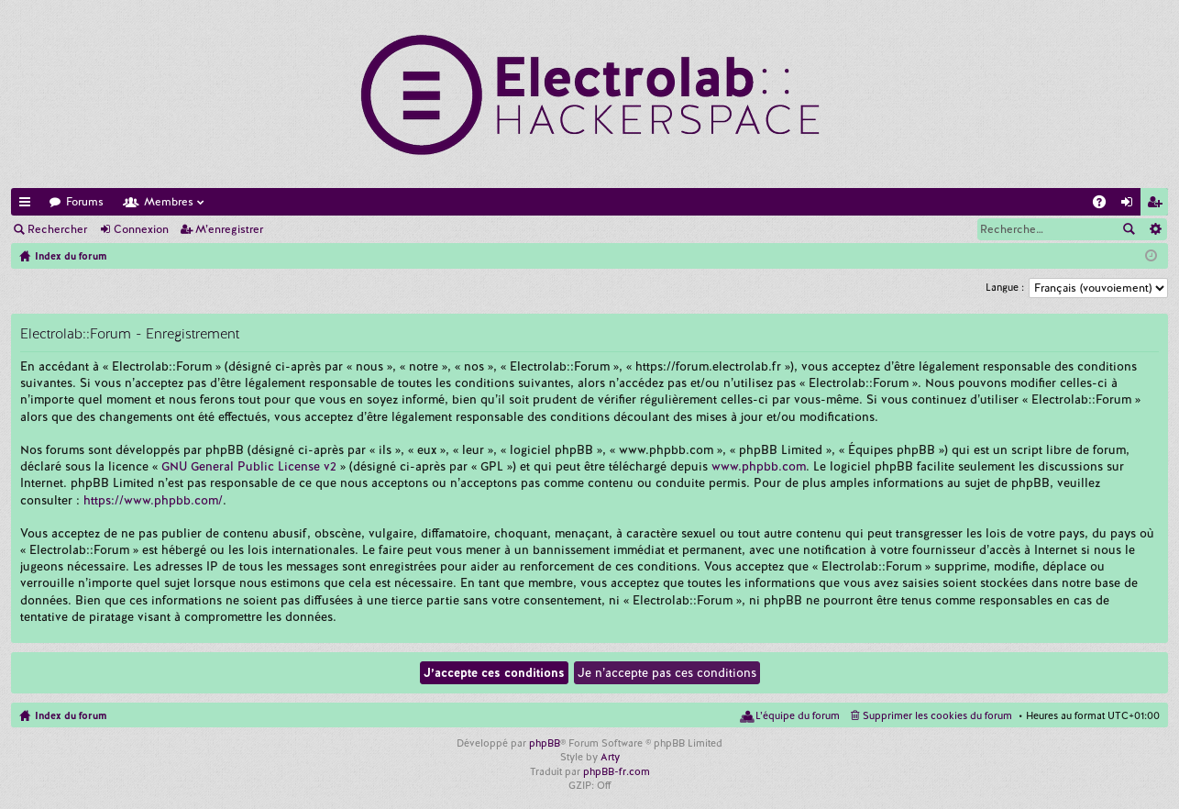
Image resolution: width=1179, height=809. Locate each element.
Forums (85, 201)
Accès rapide (28, 205)
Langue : (1005, 287)
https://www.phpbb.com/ (153, 500)
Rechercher (57, 229)
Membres (168, 201)
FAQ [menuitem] (1104, 205)
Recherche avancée (1154, 229)
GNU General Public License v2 (248, 466)
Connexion (141, 229)
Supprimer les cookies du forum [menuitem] (937, 715)
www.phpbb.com (758, 466)
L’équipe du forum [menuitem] (797, 715)
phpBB (544, 743)
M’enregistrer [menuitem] (1158, 205)
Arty (610, 756)
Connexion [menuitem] (1130, 205)
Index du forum (70, 715)
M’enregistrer (229, 229)
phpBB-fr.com (616, 771)
